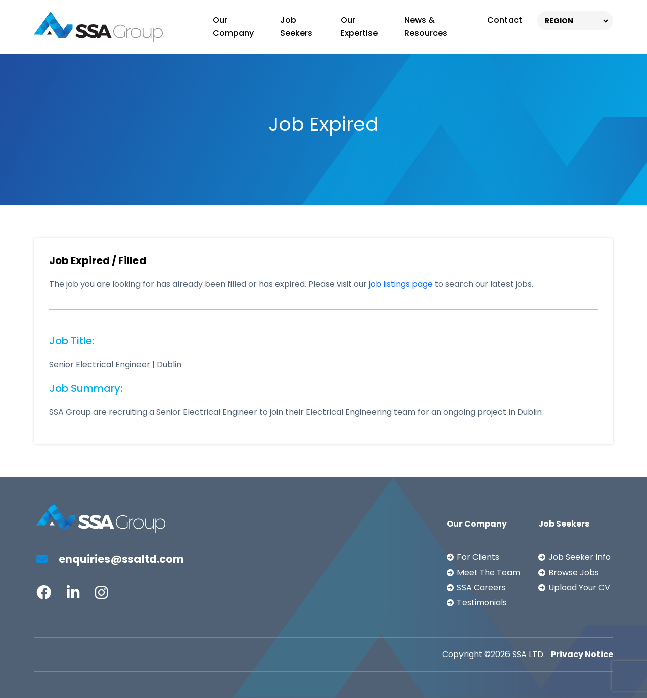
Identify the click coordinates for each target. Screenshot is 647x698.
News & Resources (425, 26)
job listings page (401, 284)
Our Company (233, 26)
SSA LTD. (528, 654)
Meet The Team (488, 572)
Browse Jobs (573, 572)
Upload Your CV (579, 587)
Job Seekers (296, 26)
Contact (504, 20)
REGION (559, 21)
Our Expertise (359, 26)
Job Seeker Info (579, 557)
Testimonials (482, 602)
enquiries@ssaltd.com (110, 559)
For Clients (478, 557)
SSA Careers (481, 587)
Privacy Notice (582, 654)
